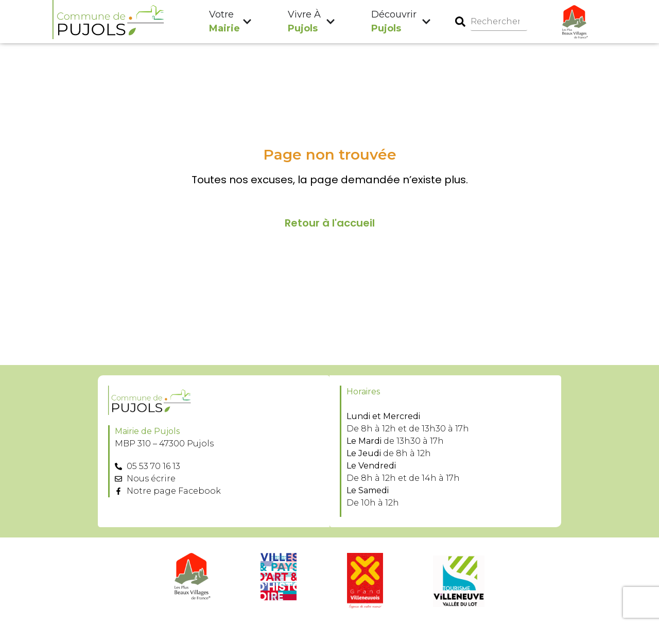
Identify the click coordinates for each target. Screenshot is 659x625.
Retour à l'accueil (330, 223)
